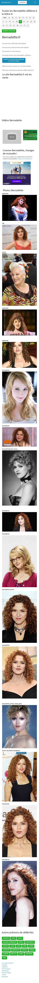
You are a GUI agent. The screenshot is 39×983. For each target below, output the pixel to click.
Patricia (21, 942)
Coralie (32, 949)
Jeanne (31, 946)
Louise (12, 946)
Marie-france (30, 942)
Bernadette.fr (6, 2)
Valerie (20, 938)
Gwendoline (15, 949)
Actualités (4, 965)
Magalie (5, 946)
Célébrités (22, 2)
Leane (18, 946)
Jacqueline (6, 949)
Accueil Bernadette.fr (8, 963)
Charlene (5, 953)
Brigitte (13, 953)
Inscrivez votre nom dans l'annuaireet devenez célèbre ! (13, 60)
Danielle (24, 949)
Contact (4, 974)
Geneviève (6, 938)
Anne (4, 957)
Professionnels (6, 969)
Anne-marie (29, 953)
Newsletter (5, 976)
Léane (13, 938)
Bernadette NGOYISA (9, 30)
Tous (4, 17)
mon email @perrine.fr (9, 942)
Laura (24, 946)
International (5, 971)
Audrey (21, 953)
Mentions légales (6, 973)
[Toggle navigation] (35, 2)
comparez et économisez (24, 159)
